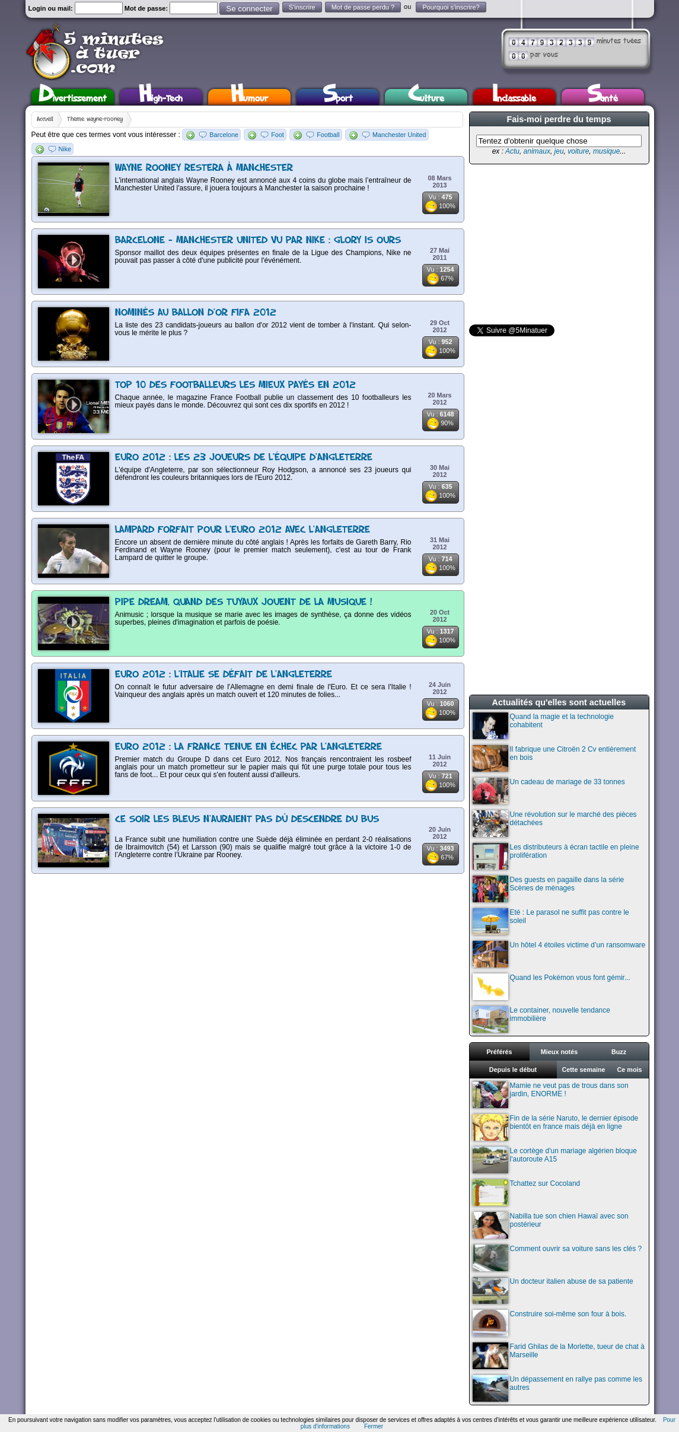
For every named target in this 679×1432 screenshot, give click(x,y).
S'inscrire (302, 7)
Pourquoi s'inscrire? (450, 7)
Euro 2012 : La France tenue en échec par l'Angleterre (248, 747)
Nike (65, 148)
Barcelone (223, 134)
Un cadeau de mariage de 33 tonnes (549, 791)
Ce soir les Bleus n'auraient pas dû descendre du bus (247, 819)
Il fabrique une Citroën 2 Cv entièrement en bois (554, 758)
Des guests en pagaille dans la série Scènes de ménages (548, 889)
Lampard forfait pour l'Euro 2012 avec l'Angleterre (242, 530)
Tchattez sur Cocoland (527, 1192)
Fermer (373, 1426)
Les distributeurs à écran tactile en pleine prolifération (556, 856)
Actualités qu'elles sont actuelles (559, 702)
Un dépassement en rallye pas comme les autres (557, 1388)
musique (606, 151)
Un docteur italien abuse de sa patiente (553, 1290)
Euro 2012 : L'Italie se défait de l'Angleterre (223, 674)
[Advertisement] (558, 244)
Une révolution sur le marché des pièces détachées (555, 823)
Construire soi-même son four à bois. (550, 1323)
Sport (338, 97)
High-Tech (161, 97)
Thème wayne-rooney (95, 119)
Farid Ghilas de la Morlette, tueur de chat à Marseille (559, 1355)
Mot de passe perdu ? (362, 7)
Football (328, 134)
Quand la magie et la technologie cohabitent (543, 725)
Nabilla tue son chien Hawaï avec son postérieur (551, 1225)
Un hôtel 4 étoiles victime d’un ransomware (559, 954)
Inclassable (514, 97)
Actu (512, 151)
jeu (559, 151)
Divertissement (73, 97)
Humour (249, 97)
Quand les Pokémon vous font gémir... (551, 986)
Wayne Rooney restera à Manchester (204, 168)
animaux (537, 151)
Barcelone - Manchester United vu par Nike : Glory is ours (258, 240)
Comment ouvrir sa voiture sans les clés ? (557, 1258)
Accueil (45, 119)
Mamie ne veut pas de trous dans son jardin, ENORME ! (551, 1094)
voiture (578, 151)
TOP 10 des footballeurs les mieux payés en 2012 (235, 385)
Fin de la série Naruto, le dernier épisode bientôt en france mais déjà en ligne (556, 1127)
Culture (426, 97)
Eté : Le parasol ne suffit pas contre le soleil (551, 921)
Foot (277, 134)
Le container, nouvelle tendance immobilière (541, 1019)
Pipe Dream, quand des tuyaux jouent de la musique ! (243, 602)
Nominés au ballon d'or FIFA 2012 (195, 313)
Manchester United (399, 134)
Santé (602, 97)
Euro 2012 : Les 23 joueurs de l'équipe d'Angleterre (243, 457)
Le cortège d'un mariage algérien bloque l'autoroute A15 (555, 1160)
